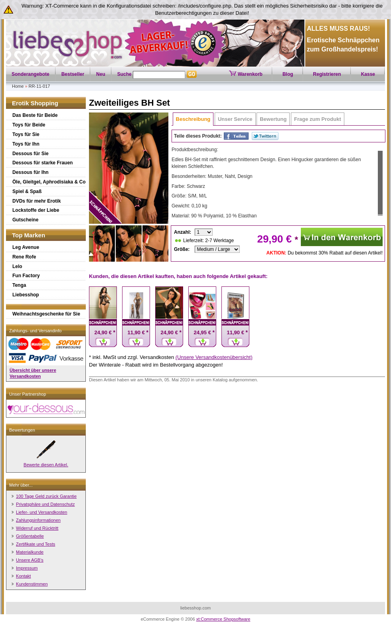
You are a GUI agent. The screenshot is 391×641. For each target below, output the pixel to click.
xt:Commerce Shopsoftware (223, 619)
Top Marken (28, 235)
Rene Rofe (24, 257)
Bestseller (72, 74)
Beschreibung (193, 119)
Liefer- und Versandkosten (41, 512)
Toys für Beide (28, 125)
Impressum (27, 568)
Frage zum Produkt (317, 119)
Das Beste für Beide (34, 115)
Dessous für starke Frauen (42, 163)
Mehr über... (21, 485)
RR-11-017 (39, 86)
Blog (287, 74)
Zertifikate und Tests (35, 544)
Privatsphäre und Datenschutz (45, 504)
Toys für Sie (25, 134)
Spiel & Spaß (26, 191)
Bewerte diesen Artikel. (46, 464)
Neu (100, 74)
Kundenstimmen (32, 584)
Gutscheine (25, 220)
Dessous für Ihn (30, 172)
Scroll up (380, 148)
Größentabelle (30, 536)
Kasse (368, 74)
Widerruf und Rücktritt (37, 528)
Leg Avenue (25, 247)
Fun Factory (26, 275)
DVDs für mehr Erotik (36, 201)
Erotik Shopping (35, 103)
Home (18, 86)
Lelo (17, 266)
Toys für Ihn (25, 144)
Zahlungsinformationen (38, 520)
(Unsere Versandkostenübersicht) (214, 357)
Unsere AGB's (29, 560)
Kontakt (23, 576)
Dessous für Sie (30, 153)
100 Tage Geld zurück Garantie (46, 496)
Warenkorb (246, 74)
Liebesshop (25, 295)
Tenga (19, 285)
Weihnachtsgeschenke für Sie (46, 314)
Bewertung (273, 119)
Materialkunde (29, 552)
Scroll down (380, 218)
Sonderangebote (30, 74)
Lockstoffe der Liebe (35, 210)
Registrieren (327, 74)
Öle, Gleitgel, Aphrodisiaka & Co (49, 182)
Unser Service (235, 119)
